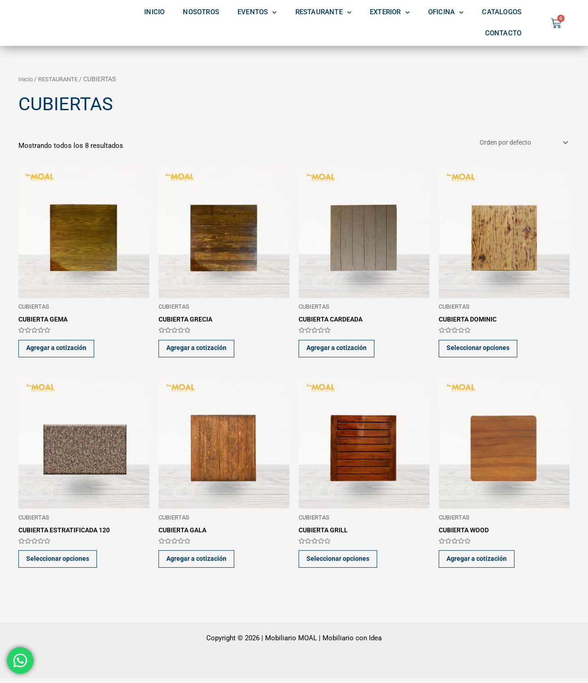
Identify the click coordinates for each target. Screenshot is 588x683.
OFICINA (446, 12)
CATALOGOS (501, 12)
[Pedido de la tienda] (519, 143)
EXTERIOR (390, 12)
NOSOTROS (201, 12)
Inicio (26, 79)
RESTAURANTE (323, 12)
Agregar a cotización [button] (60, 350)
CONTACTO (503, 33)
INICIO (154, 12)
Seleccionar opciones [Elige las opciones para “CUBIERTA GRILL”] (341, 563)
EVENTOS (257, 12)
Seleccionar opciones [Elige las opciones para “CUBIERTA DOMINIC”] (481, 350)
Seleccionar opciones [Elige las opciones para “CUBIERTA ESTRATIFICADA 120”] (61, 563)
